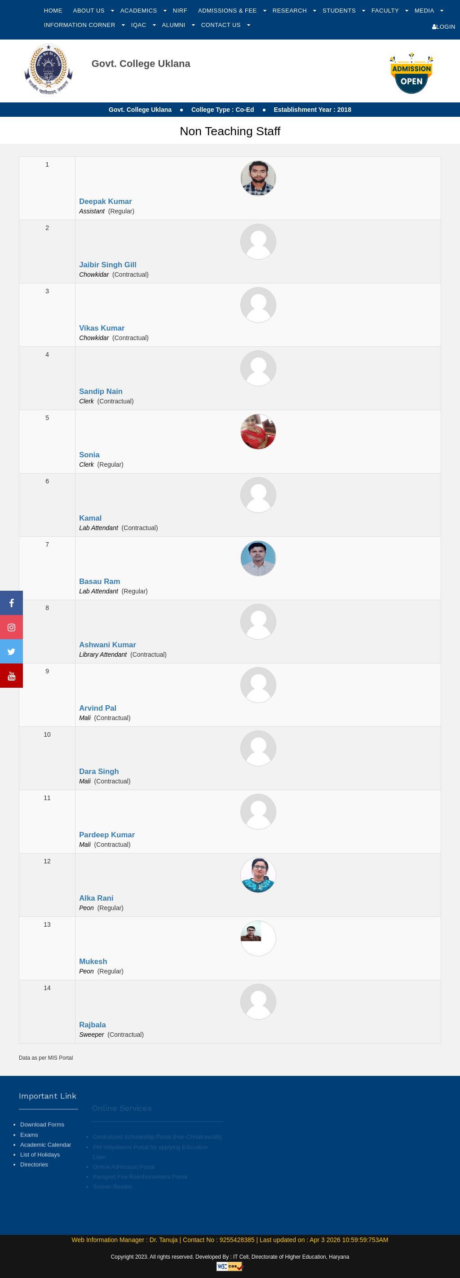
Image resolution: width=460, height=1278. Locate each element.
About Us (89, 10)
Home (53, 10)
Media (425, 10)
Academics (139, 10)
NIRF (180, 10)
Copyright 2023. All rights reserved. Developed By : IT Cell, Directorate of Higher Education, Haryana (230, 1257)
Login (444, 26)
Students (340, 10)
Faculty (386, 10)
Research (291, 10)
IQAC (139, 25)
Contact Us (222, 25)
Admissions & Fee (228, 10)
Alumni (174, 25)
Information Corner (80, 25)
